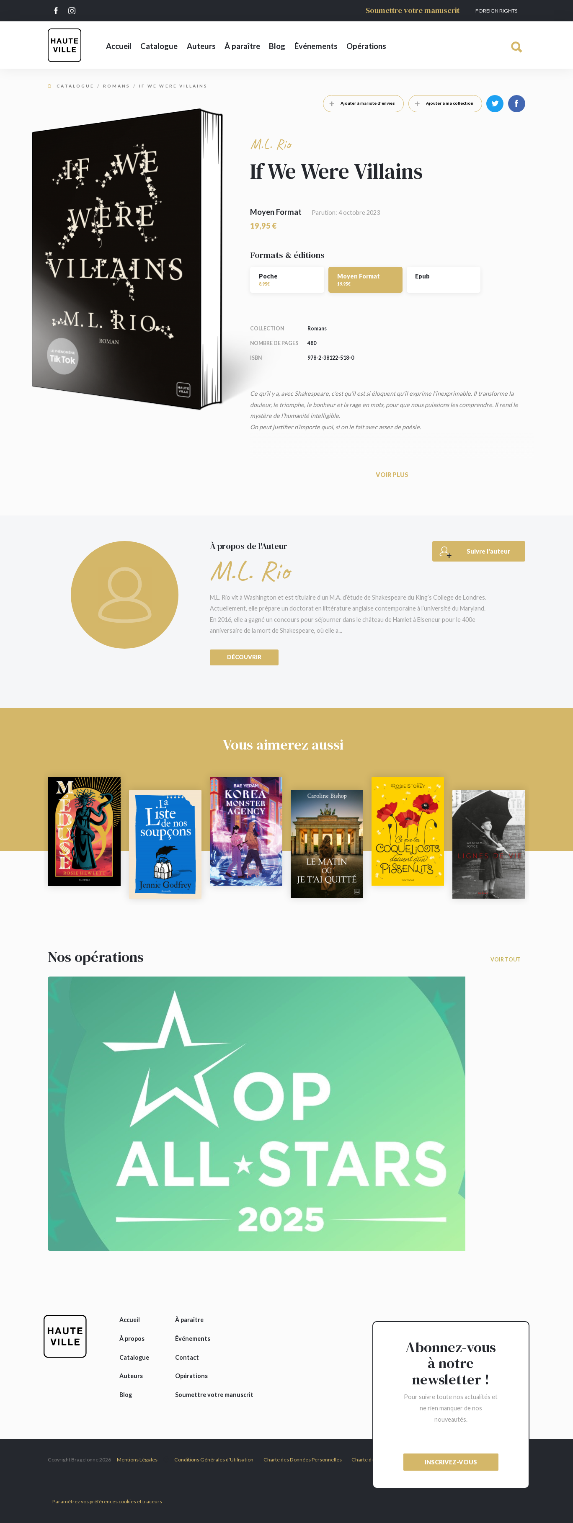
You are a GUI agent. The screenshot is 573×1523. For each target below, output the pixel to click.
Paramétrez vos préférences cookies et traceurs (107, 1501)
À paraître (242, 46)
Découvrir (244, 657)
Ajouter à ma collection (441, 103)
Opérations (366, 46)
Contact (187, 1357)
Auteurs (201, 46)
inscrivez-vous (451, 1462)
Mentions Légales (137, 1459)
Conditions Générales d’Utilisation (213, 1459)
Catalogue (159, 46)
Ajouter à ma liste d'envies (359, 103)
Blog (277, 46)
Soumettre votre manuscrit (412, 10)
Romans (116, 85)
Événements (316, 46)
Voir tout (505, 959)
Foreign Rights (496, 11)
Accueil (119, 46)
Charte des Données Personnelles (302, 1459)
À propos (132, 1338)
